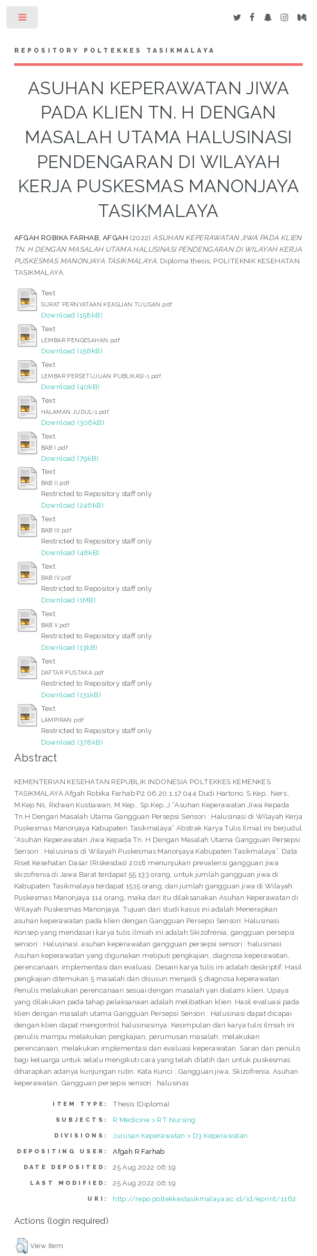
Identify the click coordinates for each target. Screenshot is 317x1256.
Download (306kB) (72, 422)
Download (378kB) (72, 742)
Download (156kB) (72, 351)
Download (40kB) (70, 386)
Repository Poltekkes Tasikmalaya (114, 50)
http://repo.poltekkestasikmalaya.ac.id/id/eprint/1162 (204, 1198)
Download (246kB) (72, 505)
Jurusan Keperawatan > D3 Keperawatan (180, 1135)
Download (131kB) (71, 694)
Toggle (23, 19)
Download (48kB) (70, 552)
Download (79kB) (70, 458)
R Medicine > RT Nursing (154, 1119)
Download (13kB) (69, 647)
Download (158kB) (72, 315)
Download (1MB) (68, 600)
